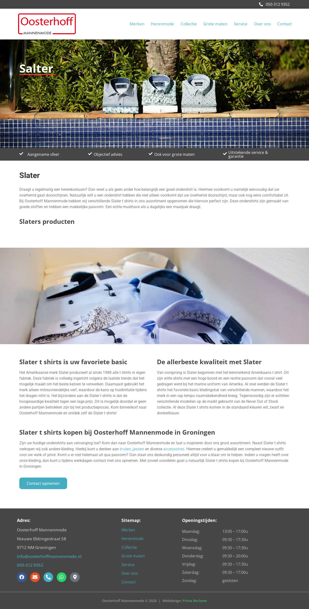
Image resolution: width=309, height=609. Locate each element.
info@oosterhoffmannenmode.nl (49, 556)
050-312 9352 (274, 4)
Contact (284, 23)
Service (240, 23)
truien (125, 449)
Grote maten (215, 23)
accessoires (173, 449)
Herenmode (162, 23)
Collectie (189, 23)
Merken (137, 23)
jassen (139, 449)
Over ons (262, 23)
